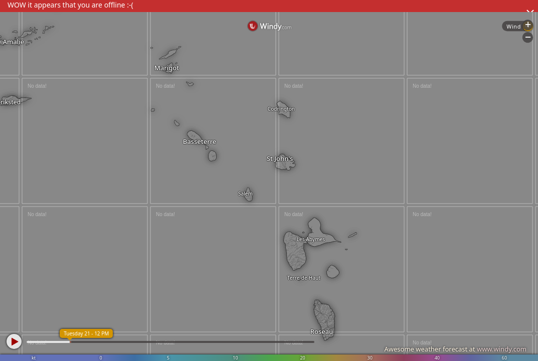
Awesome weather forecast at (455, 348)
